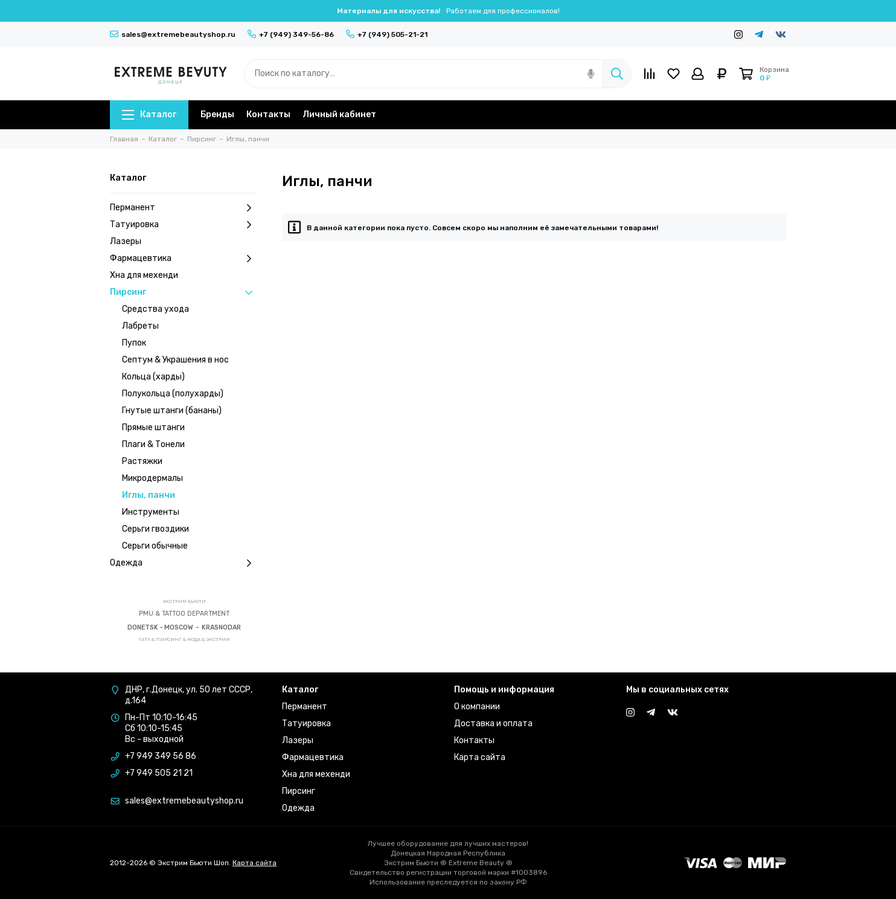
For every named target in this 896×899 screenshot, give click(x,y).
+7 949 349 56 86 (160, 756)
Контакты (268, 114)
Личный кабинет (339, 114)
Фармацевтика (184, 258)
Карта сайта (479, 757)
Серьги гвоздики (155, 529)
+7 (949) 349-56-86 (291, 34)
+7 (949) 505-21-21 (386, 34)
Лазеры (125, 241)
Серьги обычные (155, 546)
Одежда (184, 563)
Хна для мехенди (144, 275)
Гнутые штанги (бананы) (172, 410)
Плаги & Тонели (153, 444)
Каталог (149, 114)
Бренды (217, 114)
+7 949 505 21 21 (159, 773)
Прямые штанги (153, 427)
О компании (477, 706)
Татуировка (184, 224)
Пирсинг (184, 292)
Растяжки (142, 461)
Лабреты (140, 326)
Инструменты (150, 512)
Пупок (134, 343)
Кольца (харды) (153, 377)
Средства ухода (155, 309)
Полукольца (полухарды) (172, 393)
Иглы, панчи (148, 495)
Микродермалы (152, 478)
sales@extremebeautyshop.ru (172, 34)
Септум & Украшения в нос (175, 360)
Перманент (184, 207)
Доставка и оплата (493, 723)
